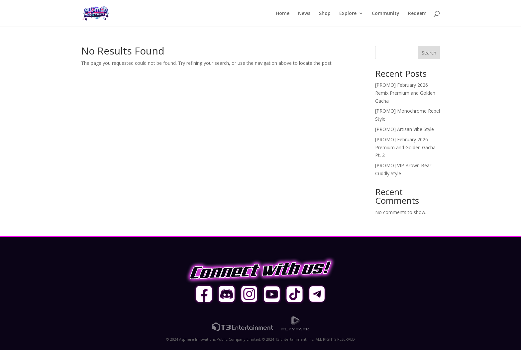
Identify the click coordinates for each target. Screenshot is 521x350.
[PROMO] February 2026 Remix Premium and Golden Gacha (405, 93)
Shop (325, 13)
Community (385, 13)
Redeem (417, 13)
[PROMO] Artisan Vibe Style (404, 129)
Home (282, 13)
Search (429, 53)
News (304, 13)
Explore (348, 13)
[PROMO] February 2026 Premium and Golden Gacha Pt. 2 (405, 147)
